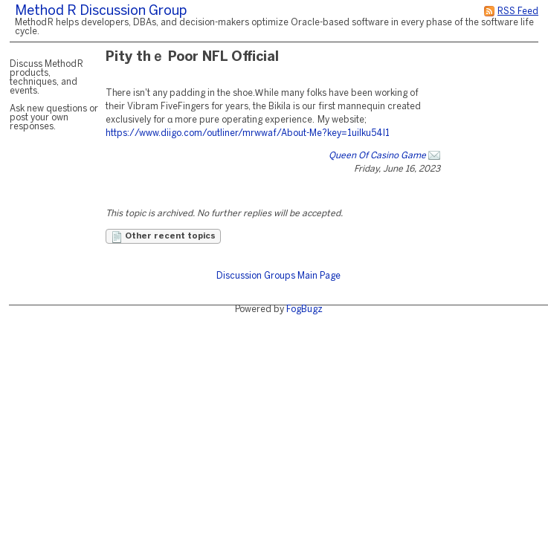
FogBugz (304, 309)
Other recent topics (163, 237)
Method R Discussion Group (101, 11)
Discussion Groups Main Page (278, 276)
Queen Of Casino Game (377, 156)
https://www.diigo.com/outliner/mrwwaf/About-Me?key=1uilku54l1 (248, 133)
